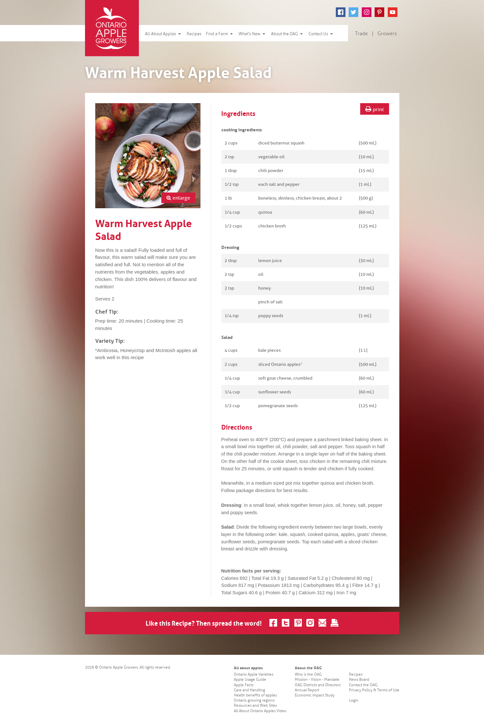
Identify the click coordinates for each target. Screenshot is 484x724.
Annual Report (307, 690)
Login (353, 700)
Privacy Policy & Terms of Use (374, 690)
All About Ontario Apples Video (260, 711)
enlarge (178, 198)
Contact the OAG (363, 685)
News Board (359, 679)
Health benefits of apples (255, 695)
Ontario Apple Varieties (253, 674)
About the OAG (287, 34)
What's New (253, 34)
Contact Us (321, 34)
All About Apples (163, 34)
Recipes (194, 34)
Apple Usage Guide (250, 679)
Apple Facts (243, 685)
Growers (387, 33)
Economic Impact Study (315, 695)
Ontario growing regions (254, 700)
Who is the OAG (308, 674)
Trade (361, 33)
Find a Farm (220, 34)
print (374, 109)
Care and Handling (249, 690)
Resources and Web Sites (255, 705)
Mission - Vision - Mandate (317, 679)
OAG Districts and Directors (318, 685)
